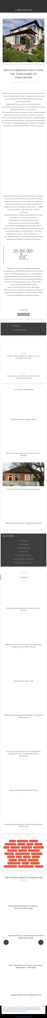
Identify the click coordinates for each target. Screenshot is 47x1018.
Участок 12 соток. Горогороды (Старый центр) (23, 489)
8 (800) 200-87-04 (23, 10)
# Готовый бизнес (28, 421)
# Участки (29, 491)
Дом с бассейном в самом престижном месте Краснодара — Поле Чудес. (26, 966)
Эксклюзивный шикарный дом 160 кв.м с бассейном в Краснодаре (23, 716)
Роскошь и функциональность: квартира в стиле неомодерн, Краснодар (23, 357)
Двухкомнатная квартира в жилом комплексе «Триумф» (23, 454)
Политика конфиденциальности (23, 1016)
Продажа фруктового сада (23, 681)
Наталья (13, 82)
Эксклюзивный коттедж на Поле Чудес (23, 790)
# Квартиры (28, 457)
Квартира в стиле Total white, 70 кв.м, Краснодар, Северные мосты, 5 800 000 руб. (23, 646)
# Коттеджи (34, 82)
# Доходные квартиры (23, 559)
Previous (23, 353)
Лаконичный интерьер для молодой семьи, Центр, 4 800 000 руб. (23, 825)
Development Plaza (23, 562)
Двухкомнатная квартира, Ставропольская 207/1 (23, 523)
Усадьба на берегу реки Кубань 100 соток (26, 995)
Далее (23, 373)
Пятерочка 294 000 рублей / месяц (23, 419)
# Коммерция (23, 548)
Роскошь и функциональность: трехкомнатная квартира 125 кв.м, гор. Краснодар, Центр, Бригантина (23, 754)
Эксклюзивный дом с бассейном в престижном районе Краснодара (25, 937)
